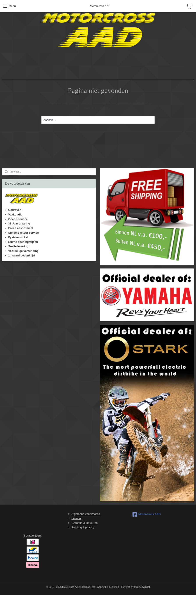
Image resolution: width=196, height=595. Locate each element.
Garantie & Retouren (84, 522)
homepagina (103, 107)
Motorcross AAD (146, 514)
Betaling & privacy (82, 527)
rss (93, 587)
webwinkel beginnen (108, 587)
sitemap (86, 587)
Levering (76, 518)
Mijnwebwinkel (142, 587)
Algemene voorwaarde (85, 514)
